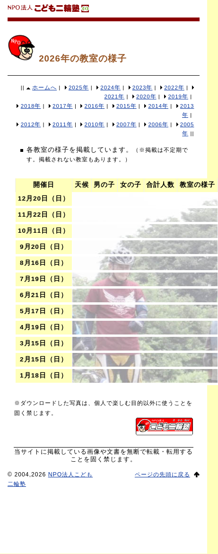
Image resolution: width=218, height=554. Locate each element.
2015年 (126, 106)
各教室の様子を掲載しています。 (79, 149)
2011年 (62, 124)
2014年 (158, 106)
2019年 (178, 96)
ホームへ (44, 87)
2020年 (146, 96)
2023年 (142, 87)
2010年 (95, 124)
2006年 (158, 124)
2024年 (110, 87)
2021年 (115, 96)
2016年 (95, 106)
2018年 (31, 106)
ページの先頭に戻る (162, 474)
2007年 (126, 124)
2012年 (31, 124)
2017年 (62, 106)
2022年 (174, 87)
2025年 (79, 87)
